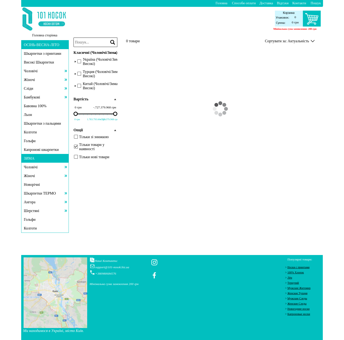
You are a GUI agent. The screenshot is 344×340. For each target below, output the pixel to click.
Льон (28, 115)
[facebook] (154, 275)
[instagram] (154, 262)
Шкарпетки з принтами (42, 53)
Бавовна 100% (35, 106)
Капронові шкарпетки (41, 150)
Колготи (30, 132)
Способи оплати (244, 3)
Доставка (266, 3)
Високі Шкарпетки (39, 62)
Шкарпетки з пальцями (42, 123)
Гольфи (30, 141)
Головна (221, 3)
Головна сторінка (44, 35)
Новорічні (32, 185)
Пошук (316, 3)
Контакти (299, 3)
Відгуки (283, 3)
